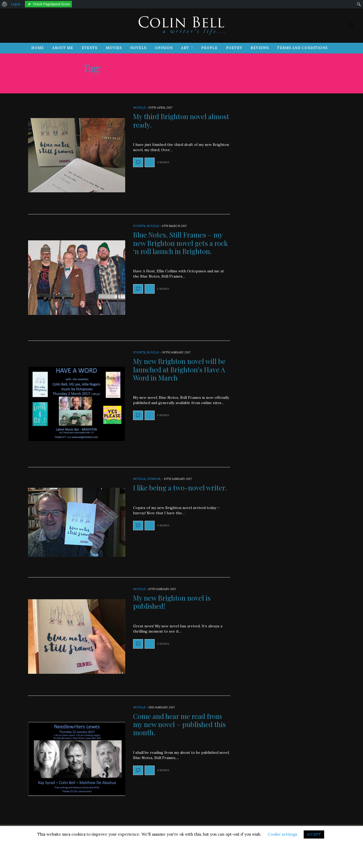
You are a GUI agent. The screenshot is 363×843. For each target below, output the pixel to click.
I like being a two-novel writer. (180, 487)
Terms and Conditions (302, 48)
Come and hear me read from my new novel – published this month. (179, 724)
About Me (62, 48)
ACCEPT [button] (314, 834)
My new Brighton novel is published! (172, 602)
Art (185, 48)
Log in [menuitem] (15, 4)
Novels (138, 48)
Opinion (164, 48)
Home (37, 48)
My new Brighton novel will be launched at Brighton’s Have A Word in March (179, 369)
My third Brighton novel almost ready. (181, 120)
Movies (114, 48)
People (209, 48)
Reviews (260, 48)
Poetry (234, 48)
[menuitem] (4, 4)
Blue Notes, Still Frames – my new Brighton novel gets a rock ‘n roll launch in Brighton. (180, 243)
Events (89, 48)
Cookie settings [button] (282, 834)
